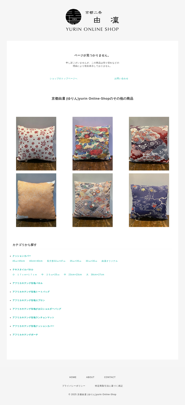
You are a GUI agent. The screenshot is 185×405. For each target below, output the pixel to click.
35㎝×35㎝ (75, 261)
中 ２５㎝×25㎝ (50, 274)
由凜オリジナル (110, 261)
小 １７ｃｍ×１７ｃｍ (24, 274)
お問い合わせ (121, 78)
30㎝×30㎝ (91, 261)
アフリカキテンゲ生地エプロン (28, 300)
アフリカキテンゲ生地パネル (27, 283)
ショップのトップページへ (64, 78)
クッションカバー (21, 256)
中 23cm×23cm (73, 274)
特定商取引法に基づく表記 (109, 386)
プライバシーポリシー (73, 386)
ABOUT (90, 377)
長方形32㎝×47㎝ (56, 261)
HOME (72, 377)
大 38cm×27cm (95, 274)
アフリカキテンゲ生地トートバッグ (31, 292)
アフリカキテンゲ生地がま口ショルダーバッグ (36, 309)
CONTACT (110, 377)
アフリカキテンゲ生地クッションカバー (33, 326)
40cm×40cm (36, 261)
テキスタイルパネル (22, 269)
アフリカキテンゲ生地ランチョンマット (33, 317)
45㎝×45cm (18, 261)
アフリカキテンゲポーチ (25, 334)
